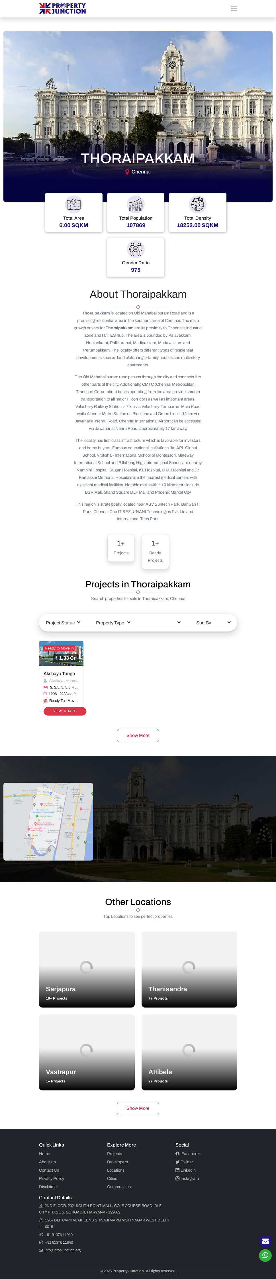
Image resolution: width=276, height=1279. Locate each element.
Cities (112, 1178)
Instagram (187, 1178)
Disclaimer (48, 1186)
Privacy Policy (51, 1178)
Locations (115, 1170)
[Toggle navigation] (234, 9)
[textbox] (163, 618)
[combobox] (63, 622)
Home (44, 1153)
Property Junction (128, 1271)
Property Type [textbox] (110, 622)
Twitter (184, 1162)
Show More (138, 735)
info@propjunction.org (60, 1250)
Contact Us (49, 1170)
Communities (119, 1186)
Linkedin (185, 1170)
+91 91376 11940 (56, 1235)
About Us (47, 1162)
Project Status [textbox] (60, 622)
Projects (114, 1153)
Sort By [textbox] (203, 622)
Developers (117, 1162)
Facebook (187, 1153)
